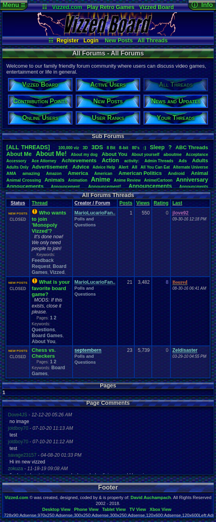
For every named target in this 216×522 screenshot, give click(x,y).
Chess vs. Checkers (44, 353)
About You (43, 341)
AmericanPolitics (140, 173)
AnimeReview (127, 180)
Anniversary (192, 180)
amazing (31, 173)
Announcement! (104, 186)
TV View (137, 509)
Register (68, 40)
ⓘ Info (202, 5)
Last (177, 203)
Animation (78, 180)
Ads (182, 160)
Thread (40, 203)
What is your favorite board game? (51, 288)
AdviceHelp (103, 167)
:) (144, 147)
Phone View (86, 509)
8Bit (111, 148)
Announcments (193, 186)
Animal (199, 173)
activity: (131, 161)
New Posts (119, 40)
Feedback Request (43, 263)
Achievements (78, 160)
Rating (161, 203)
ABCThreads (192, 147)
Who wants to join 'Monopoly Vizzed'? (49, 222)
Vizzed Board (156, 7)
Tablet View (114, 509)
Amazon (53, 173)
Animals (54, 180)
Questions (43, 329)
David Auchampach (151, 497)
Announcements (150, 186)
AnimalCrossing (23, 180)
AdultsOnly (17, 167)
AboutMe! (51, 153)
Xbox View (161, 509)
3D (85, 148)
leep (157, 147)
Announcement (66, 186)
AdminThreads (158, 161)
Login (90, 40)
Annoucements (25, 186)
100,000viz (68, 148)
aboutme (173, 154)
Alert (123, 167)
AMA (11, 173)
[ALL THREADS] (28, 147)
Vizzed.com (67, 7)
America (78, 173)
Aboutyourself (146, 154)
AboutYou (114, 154)
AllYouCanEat (155, 167)
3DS (97, 147)
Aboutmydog (84, 154)
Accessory (16, 161)
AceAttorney (44, 161)
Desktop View (56, 509)
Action (110, 160)
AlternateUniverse (190, 167)
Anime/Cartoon (158, 180)
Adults (200, 160)
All (134, 167)
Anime (100, 179)
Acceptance (197, 154)
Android (176, 173)
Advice (81, 167)
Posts (125, 203)
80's (136, 148)
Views (143, 203)
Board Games (47, 335)
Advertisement (50, 167)
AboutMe (19, 154)
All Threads (153, 40)
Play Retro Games (110, 7)
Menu (13, 5)
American (103, 173)
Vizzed (57, 272)
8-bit (123, 147)
